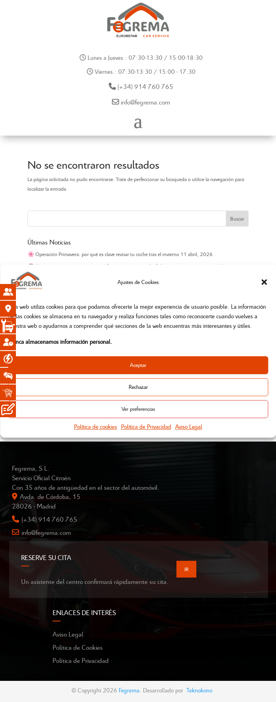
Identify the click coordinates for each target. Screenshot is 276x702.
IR (186, 569)
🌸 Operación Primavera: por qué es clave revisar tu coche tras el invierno (103, 254)
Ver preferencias (138, 409)
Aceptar (138, 365)
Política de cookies (95, 426)
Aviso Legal (188, 426)
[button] (264, 282)
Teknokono (199, 690)
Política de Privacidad (146, 426)
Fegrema (129, 690)
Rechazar (138, 387)
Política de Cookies (78, 647)
